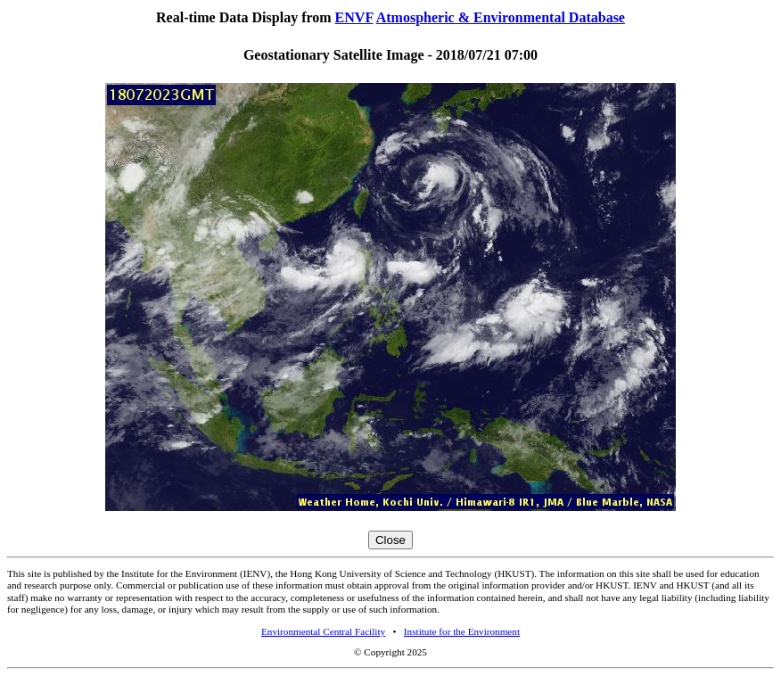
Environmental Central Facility (323, 631)
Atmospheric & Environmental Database (500, 17)
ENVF (354, 17)
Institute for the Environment (462, 631)
